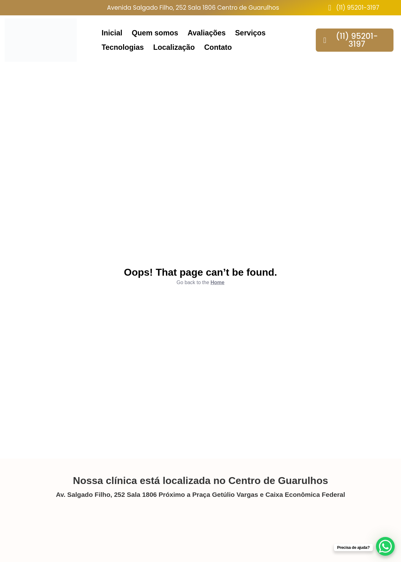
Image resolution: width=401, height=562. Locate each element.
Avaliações (207, 33)
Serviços (250, 33)
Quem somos (155, 33)
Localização (174, 47)
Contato (218, 47)
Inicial (112, 33)
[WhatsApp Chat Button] (385, 546)
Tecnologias (123, 47)
